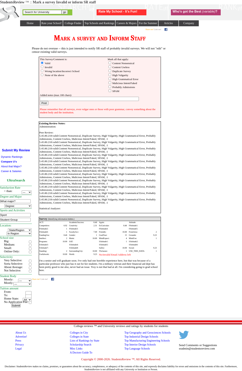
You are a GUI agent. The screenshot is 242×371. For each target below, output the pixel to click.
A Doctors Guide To (81, 352)
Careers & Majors (126, 23)
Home (30, 23)
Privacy (19, 344)
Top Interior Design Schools (140, 344)
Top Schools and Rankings (99, 23)
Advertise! (21, 336)
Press (18, 340)
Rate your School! (51, 23)
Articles (168, 23)
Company (188, 23)
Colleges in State (79, 336)
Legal (18, 348)
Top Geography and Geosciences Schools (147, 332)
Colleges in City (79, 332)
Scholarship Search (80, 344)
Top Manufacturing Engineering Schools (147, 340)
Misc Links (76, 348)
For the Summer (148, 23)
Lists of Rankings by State (84, 340)
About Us (20, 332)
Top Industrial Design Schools (141, 336)
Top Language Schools (137, 348)
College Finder (73, 23)
